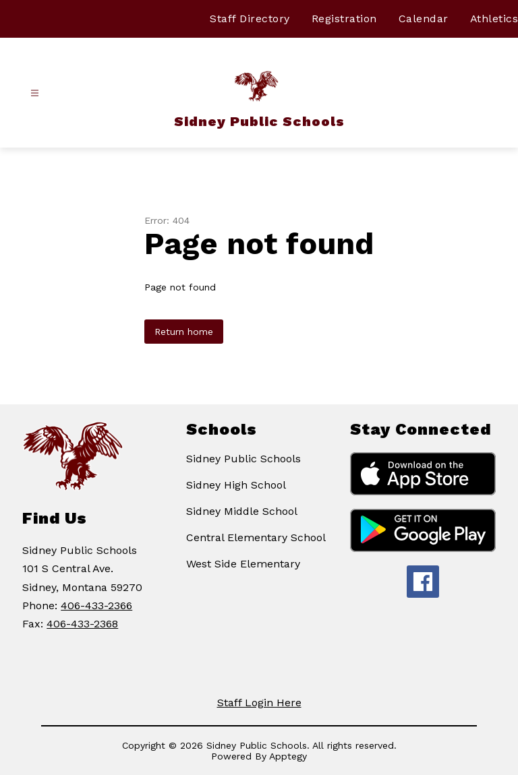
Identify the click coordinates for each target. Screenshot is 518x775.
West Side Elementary (243, 563)
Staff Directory (250, 18)
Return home (183, 331)
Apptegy (288, 756)
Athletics (494, 18)
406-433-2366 (96, 605)
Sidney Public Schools (243, 458)
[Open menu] (34, 93)
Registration (344, 18)
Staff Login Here (259, 702)
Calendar (424, 18)
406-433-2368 (82, 623)
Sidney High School (236, 484)
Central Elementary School (256, 537)
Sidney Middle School (241, 511)
